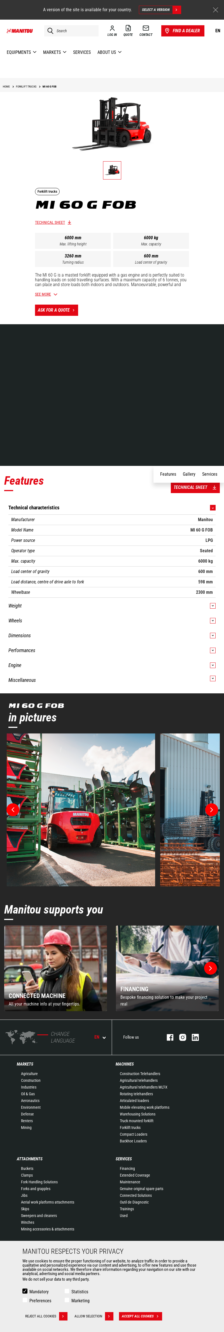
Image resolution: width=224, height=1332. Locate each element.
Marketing (80, 1300)
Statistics (79, 1291)
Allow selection (93, 1316)
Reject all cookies (46, 1316)
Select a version (161, 10)
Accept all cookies (142, 1316)
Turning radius (73, 262)
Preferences (40, 1300)
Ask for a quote (58, 310)
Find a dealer (182, 30)
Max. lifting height (73, 244)
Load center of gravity (151, 262)
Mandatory (39, 1291)
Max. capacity (151, 244)
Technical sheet (50, 222)
